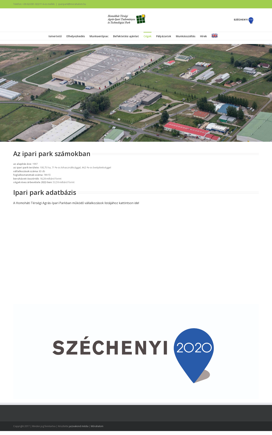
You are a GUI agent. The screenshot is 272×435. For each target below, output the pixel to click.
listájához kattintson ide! (121, 203)
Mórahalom (97, 426)
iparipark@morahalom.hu (72, 4)
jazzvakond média (78, 426)
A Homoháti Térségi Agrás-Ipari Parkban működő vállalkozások (58, 203)
